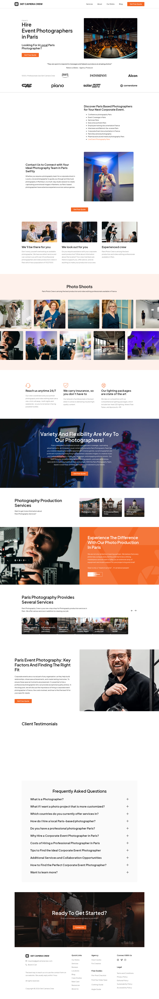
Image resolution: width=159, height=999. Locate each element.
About (99, 4)
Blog (121, 4)
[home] (29, 4)
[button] (79, 799)
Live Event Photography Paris (99, 139)
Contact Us (79, 927)
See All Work (95, 574)
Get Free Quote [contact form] (136, 4)
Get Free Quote (30, 55)
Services (89, 4)
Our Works (110, 4)
